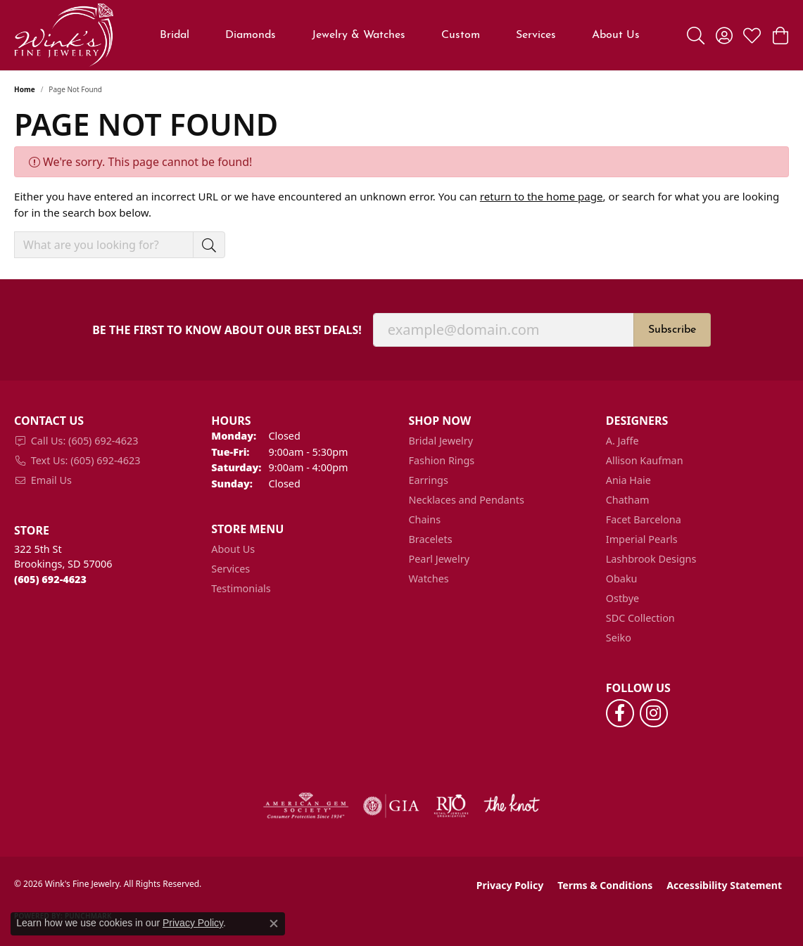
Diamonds (250, 35)
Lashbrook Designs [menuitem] (651, 558)
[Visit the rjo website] (451, 806)
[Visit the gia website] (391, 806)
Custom (460, 35)
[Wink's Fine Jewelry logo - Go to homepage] (63, 35)
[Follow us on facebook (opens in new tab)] (620, 713)
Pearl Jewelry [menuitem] (439, 558)
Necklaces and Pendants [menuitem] (466, 499)
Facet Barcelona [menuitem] (643, 519)
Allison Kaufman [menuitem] (644, 460)
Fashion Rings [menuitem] (442, 460)
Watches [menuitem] (429, 578)
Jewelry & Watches (358, 35)
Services (536, 35)
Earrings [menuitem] (428, 480)
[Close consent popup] (274, 923)
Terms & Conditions (604, 885)
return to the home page (541, 196)
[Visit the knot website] (511, 806)
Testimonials (240, 588)
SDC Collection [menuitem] (640, 618)
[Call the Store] (50, 579)
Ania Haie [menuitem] (628, 480)
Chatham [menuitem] (628, 499)
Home (24, 89)
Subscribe (672, 329)
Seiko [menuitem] (618, 637)
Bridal (174, 35)
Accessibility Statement (724, 885)
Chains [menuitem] (425, 519)
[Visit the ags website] (306, 806)
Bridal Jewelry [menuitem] (441, 440)
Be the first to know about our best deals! (227, 330)
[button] (695, 35)
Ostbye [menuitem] (622, 598)
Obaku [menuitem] (622, 578)
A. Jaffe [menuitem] (622, 440)
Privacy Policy (509, 885)
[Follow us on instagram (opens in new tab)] (654, 713)
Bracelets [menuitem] (431, 539)
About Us (616, 35)
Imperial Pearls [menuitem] (642, 539)
